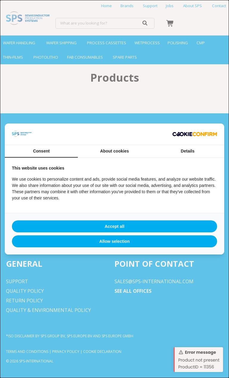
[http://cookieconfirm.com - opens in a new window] (194, 134)
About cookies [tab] (114, 151)
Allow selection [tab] (114, 241)
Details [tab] (187, 151)
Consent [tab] (41, 151)
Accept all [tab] (114, 226)
